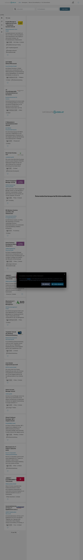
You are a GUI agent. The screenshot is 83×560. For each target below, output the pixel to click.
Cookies (29, 278)
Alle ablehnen (45, 284)
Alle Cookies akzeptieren (57, 284)
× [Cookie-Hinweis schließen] (64, 274)
